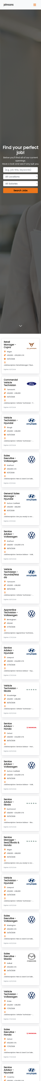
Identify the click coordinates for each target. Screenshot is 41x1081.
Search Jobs (20, 190)
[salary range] (20, 183)
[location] (20, 176)
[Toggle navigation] (35, 5)
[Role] (20, 169)
